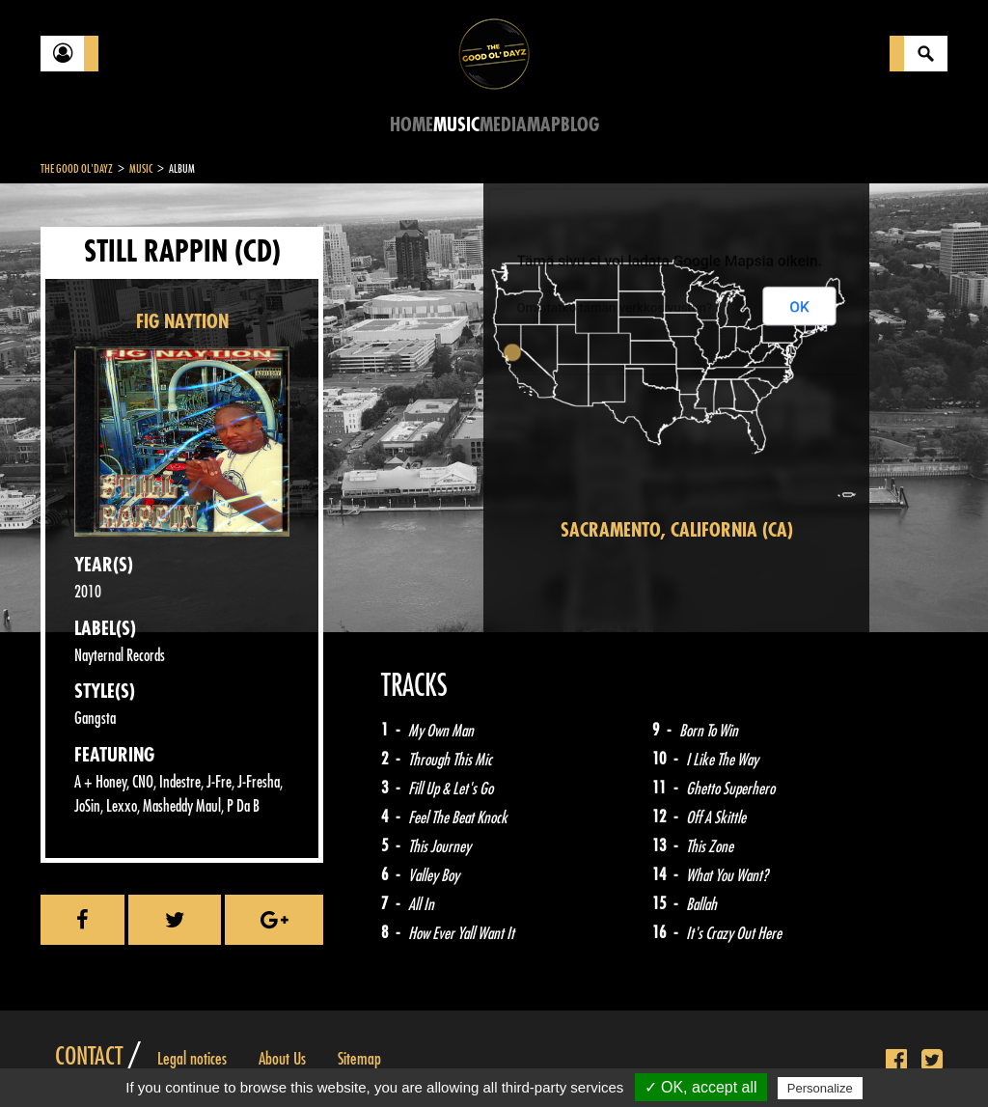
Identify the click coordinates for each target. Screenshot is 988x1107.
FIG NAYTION (182, 322)
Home (411, 125)
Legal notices (192, 1058)
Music (456, 125)
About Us (282, 1058)
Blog (580, 125)
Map (544, 125)
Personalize (820, 1088)
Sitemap (359, 1058)
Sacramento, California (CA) (677, 530)
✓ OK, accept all (701, 1087)
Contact (89, 1056)
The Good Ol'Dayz (77, 169)
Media (503, 125)
